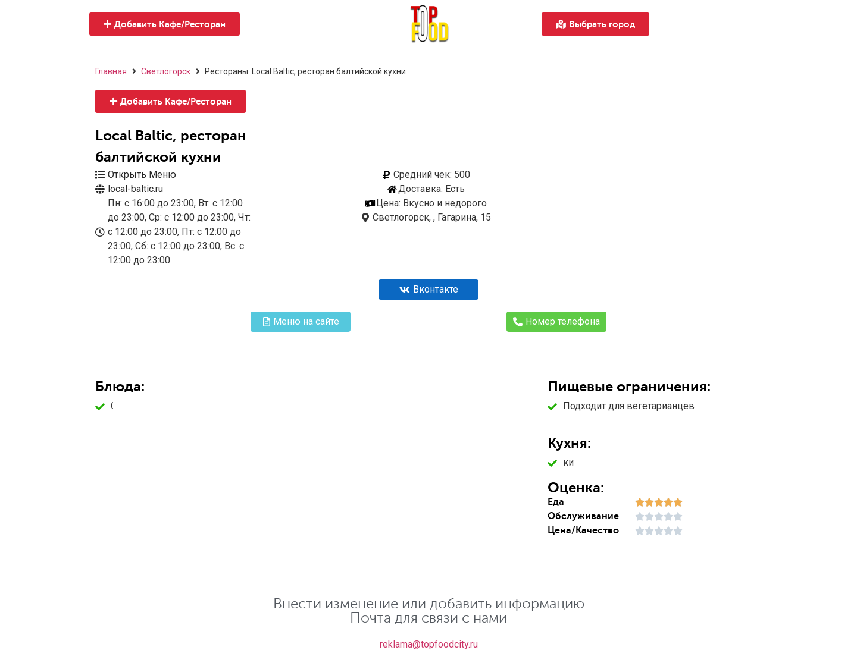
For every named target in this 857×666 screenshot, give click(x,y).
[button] (164, 24)
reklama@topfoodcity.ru (429, 644)
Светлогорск (165, 71)
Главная (111, 71)
